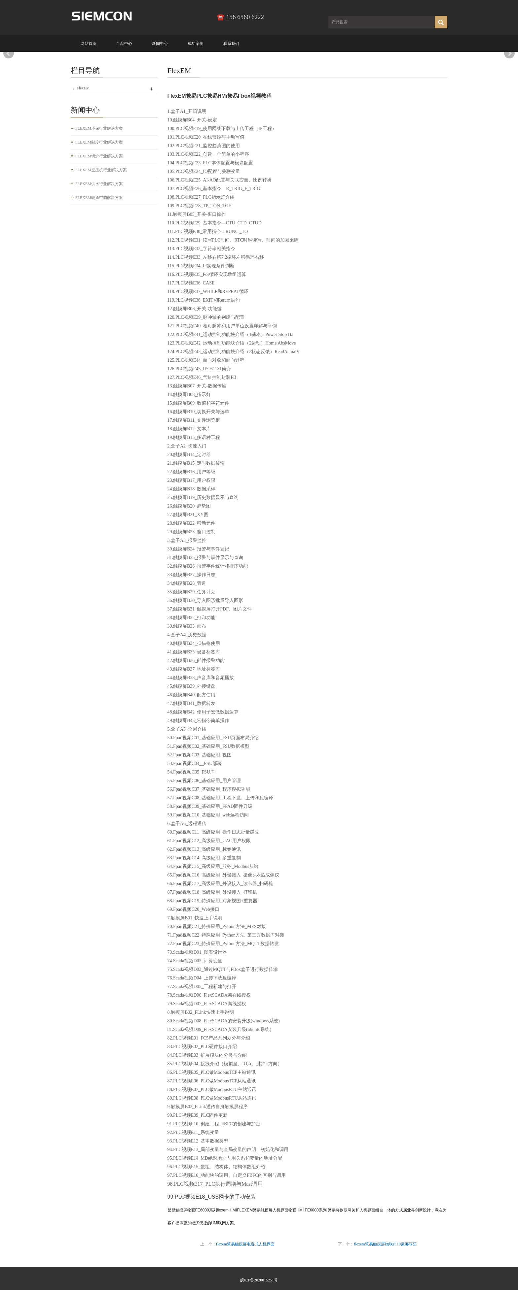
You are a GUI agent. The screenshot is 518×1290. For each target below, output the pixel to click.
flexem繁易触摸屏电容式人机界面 (245, 1244)
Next (509, 53)
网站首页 (88, 43)
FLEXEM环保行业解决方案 (99, 128)
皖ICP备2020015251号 (259, 1280)
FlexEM (83, 88)
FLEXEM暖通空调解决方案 (99, 197)
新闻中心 (160, 43)
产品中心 (124, 43)
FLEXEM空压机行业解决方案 (101, 170)
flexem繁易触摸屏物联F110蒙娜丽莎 (385, 1244)
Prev (8, 53)
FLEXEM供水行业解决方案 (99, 184)
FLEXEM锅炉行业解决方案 (99, 156)
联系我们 (231, 43)
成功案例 (196, 43)
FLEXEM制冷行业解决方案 (99, 142)
